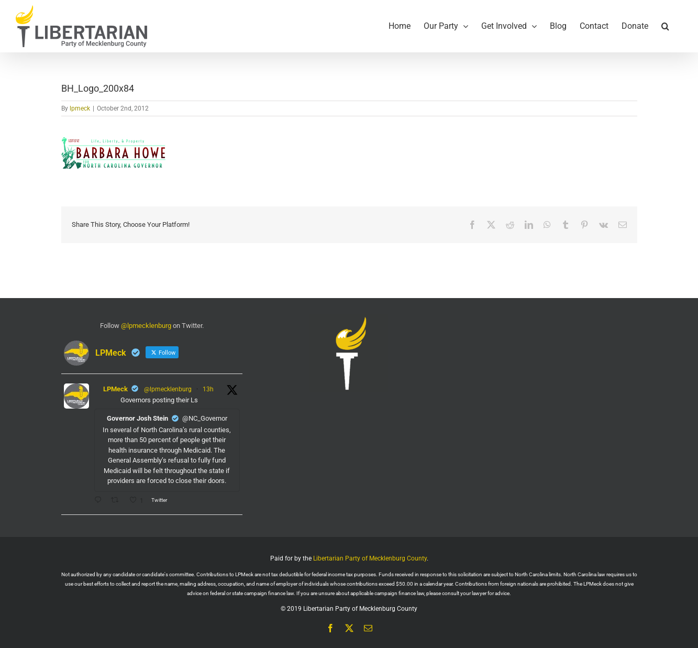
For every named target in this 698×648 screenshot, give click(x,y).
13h (208, 389)
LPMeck (115, 389)
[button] (665, 26)
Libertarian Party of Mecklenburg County (370, 558)
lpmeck (80, 108)
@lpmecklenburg (146, 326)
